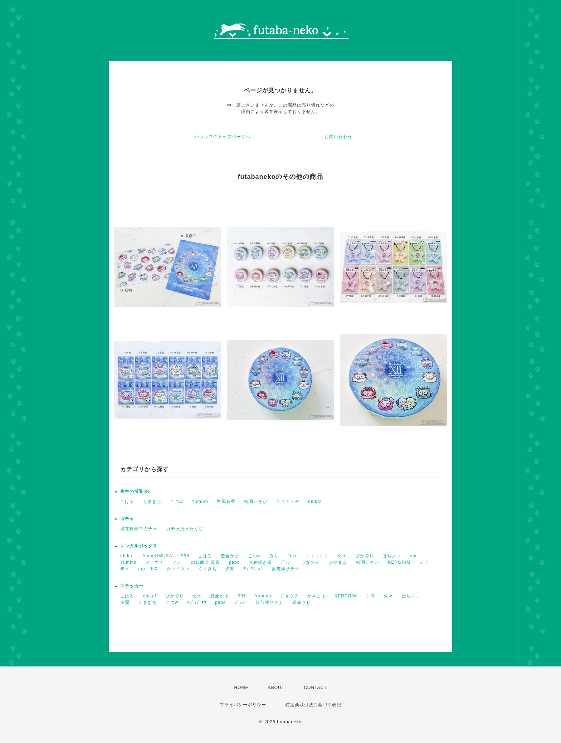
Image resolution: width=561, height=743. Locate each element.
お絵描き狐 (260, 562)
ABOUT (276, 687)
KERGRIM (399, 562)
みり (274, 555)
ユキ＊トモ (287, 501)
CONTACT (315, 687)
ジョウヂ (154, 562)
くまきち (152, 501)
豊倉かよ (230, 555)
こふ (177, 562)
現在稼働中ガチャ (138, 528)
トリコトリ (316, 555)
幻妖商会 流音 (205, 562)
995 (185, 555)
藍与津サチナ (285, 568)
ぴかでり (364, 555)
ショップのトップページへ (222, 136)
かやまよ (338, 562)
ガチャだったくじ (184, 528)
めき (342, 555)
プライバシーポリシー (243, 704)
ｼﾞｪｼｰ (286, 562)
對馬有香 (226, 501)
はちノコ (391, 555)
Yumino (200, 501)
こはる (127, 501)
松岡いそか (255, 501)
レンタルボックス (138, 545)
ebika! (315, 501)
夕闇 (230, 568)
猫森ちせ (301, 602)
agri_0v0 (147, 568)
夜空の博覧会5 (135, 491)
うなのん (310, 562)
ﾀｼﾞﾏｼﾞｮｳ (253, 568)
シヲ (424, 562)
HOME (241, 687)
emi (414, 555)
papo (234, 562)
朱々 (125, 568)
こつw (176, 501)
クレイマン (178, 568)
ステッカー (131, 585)
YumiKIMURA (157, 555)
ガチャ (127, 518)
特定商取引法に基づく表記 (313, 704)
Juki (292, 555)
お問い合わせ (338, 136)
